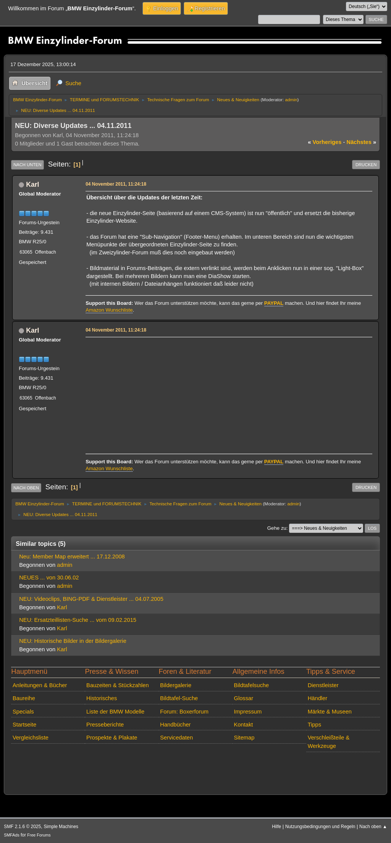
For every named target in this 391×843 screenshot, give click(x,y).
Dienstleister (323, 685)
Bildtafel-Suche (179, 698)
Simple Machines (61, 826)
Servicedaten (176, 738)
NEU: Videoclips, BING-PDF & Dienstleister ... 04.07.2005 (91, 599)
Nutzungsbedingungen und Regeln (320, 826)
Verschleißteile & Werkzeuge (329, 742)
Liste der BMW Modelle (115, 712)
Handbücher (175, 725)
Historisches (101, 698)
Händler (318, 698)
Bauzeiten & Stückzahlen (117, 685)
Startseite (24, 725)
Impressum (248, 712)
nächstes (361, 142)
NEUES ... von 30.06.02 (49, 577)
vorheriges (324, 142)
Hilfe (276, 826)
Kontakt (243, 725)
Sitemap (244, 738)
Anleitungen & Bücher (40, 685)
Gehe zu (276, 528)
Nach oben (26, 487)
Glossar (243, 698)
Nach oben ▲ (373, 826)
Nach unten (27, 164)
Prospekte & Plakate (111, 738)
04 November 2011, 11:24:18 (116, 184)
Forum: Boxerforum (184, 712)
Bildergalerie (175, 685)
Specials (23, 712)
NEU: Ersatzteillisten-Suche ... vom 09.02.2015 (77, 620)
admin (291, 99)
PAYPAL (274, 303)
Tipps (314, 725)
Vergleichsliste (30, 738)
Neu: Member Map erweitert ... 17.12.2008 (72, 556)
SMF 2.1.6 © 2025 (22, 826)
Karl (32, 184)
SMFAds (11, 835)
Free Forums (38, 835)
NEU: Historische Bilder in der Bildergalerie (72, 641)
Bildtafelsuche (251, 685)
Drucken (365, 164)
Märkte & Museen (330, 712)
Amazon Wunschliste (109, 310)
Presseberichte (105, 725)
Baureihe (24, 698)
